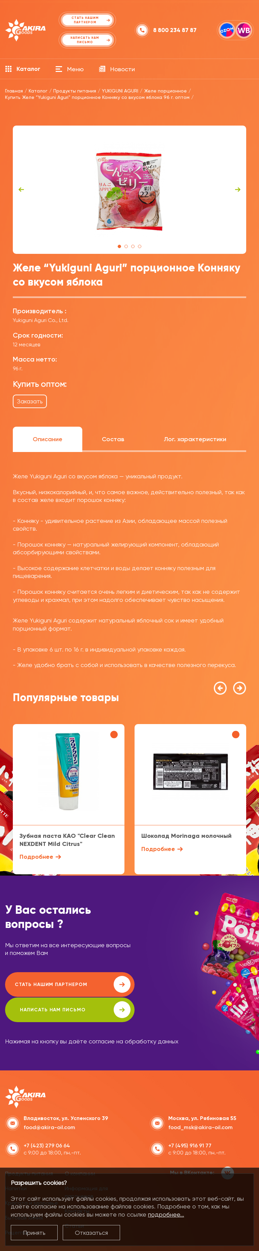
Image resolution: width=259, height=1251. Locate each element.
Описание (47, 439)
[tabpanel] (129, 189)
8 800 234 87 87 (175, 30)
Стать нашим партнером (65, 984)
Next (238, 190)
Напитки (16, 1163)
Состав (113, 439)
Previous (21, 190)
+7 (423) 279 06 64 (47, 1120)
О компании (80, 1148)
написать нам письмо (192, 984)
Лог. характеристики (195, 439)
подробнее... (166, 1214)
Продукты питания (29, 1148)
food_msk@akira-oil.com (200, 1102)
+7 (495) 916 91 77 (189, 1120)
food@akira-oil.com (49, 1102)
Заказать (30, 401)
